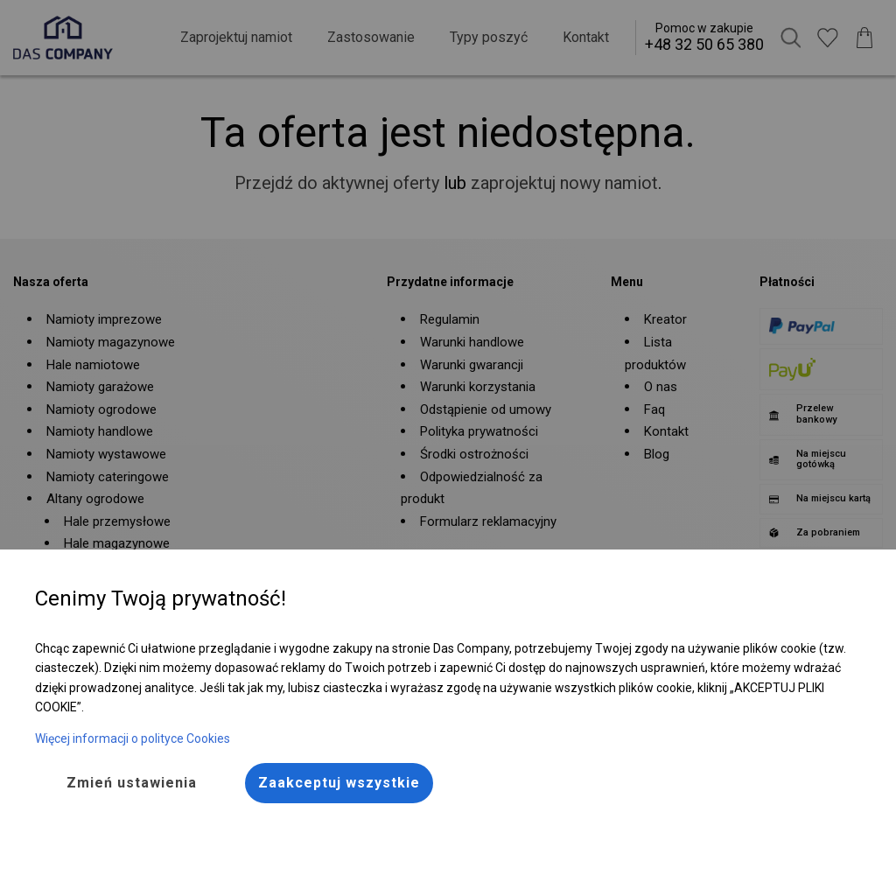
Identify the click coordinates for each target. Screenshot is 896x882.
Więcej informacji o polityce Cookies (132, 739)
